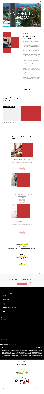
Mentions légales (35, 387)
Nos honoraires (27, 387)
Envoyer (37, 347)
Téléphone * (3, 332)
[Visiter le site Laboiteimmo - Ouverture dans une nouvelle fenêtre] (6, 387)
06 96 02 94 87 (8, 303)
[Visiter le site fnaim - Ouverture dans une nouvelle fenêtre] (26, 372)
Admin (39, 387)
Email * (2, 327)
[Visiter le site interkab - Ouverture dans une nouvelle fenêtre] (20, 372)
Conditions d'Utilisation (22, 356)
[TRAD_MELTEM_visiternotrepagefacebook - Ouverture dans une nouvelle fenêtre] (38, 1)
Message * (2, 337)
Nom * (1, 317)
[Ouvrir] (3, 1)
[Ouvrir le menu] (40, 1)
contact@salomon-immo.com (11, 307)
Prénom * (2, 322)
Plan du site (31, 387)
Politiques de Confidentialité (14, 356)
